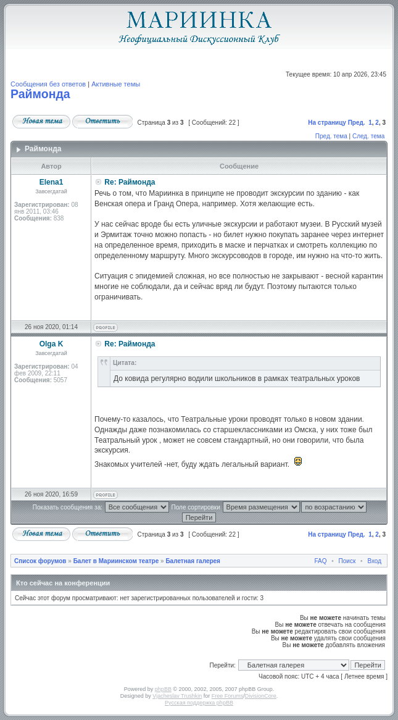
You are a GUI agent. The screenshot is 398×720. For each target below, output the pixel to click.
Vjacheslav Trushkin (177, 696)
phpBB (163, 689)
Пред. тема (331, 136)
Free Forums (228, 696)
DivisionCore (260, 696)
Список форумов (40, 561)
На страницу (327, 122)
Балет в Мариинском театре (116, 561)
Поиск (347, 561)
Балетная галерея (192, 561)
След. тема (368, 136)
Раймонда (40, 94)
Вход (374, 561)
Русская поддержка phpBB (199, 703)
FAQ (321, 561)
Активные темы (115, 84)
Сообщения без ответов (48, 84)
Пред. (356, 122)
